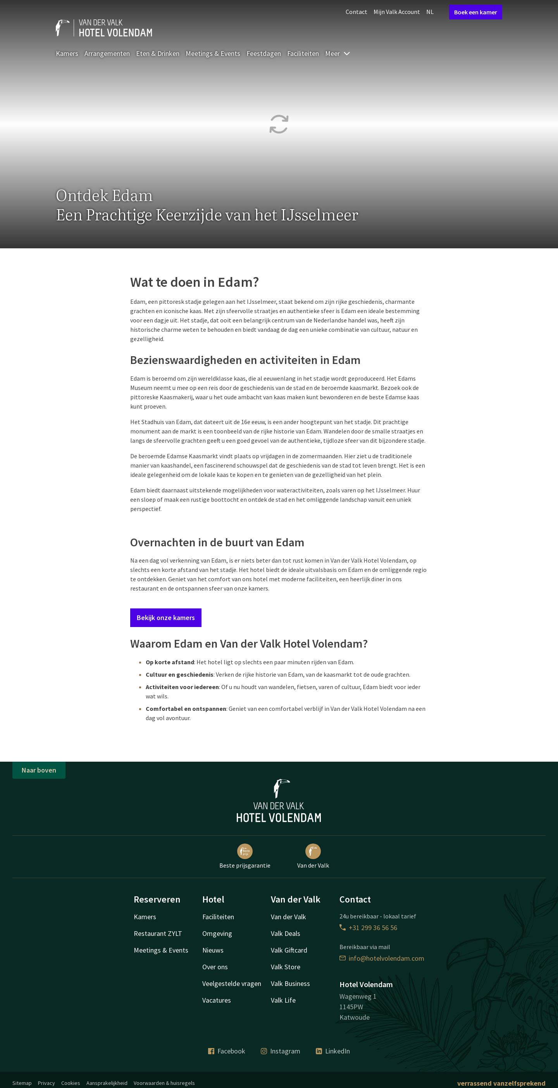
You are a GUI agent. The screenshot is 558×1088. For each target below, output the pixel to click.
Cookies (70, 1082)
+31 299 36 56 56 (368, 927)
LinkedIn (333, 1050)
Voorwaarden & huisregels (164, 1082)
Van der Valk (313, 856)
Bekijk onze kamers (166, 617)
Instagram (280, 1050)
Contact (356, 12)
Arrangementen (107, 53)
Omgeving (217, 933)
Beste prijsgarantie (244, 856)
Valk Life (283, 1000)
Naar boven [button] (39, 770)
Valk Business (290, 983)
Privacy (46, 1082)
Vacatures (216, 1000)
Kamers (67, 53)
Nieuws (213, 950)
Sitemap (22, 1082)
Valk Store (285, 966)
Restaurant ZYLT (158, 933)
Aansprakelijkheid (106, 1082)
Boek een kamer (475, 12)
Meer (338, 53)
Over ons (215, 966)
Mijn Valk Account (397, 12)
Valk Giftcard (289, 950)
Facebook (226, 1050)
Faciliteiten (303, 53)
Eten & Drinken (157, 53)
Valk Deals (285, 933)
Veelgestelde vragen (231, 983)
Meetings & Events (213, 53)
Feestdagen (263, 53)
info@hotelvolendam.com (381, 958)
